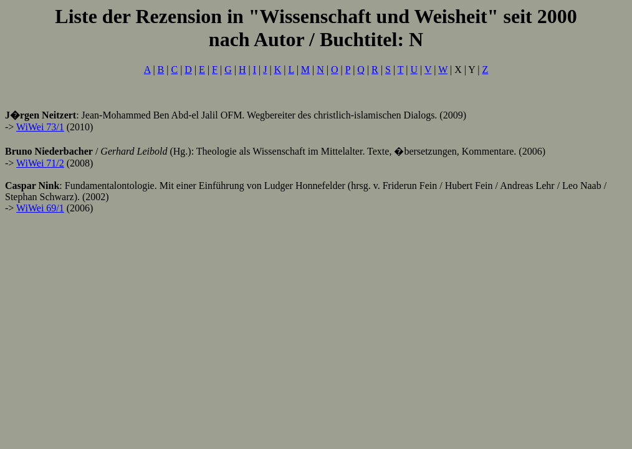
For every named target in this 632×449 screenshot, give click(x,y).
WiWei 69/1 (40, 208)
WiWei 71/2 (40, 163)
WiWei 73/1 (40, 127)
